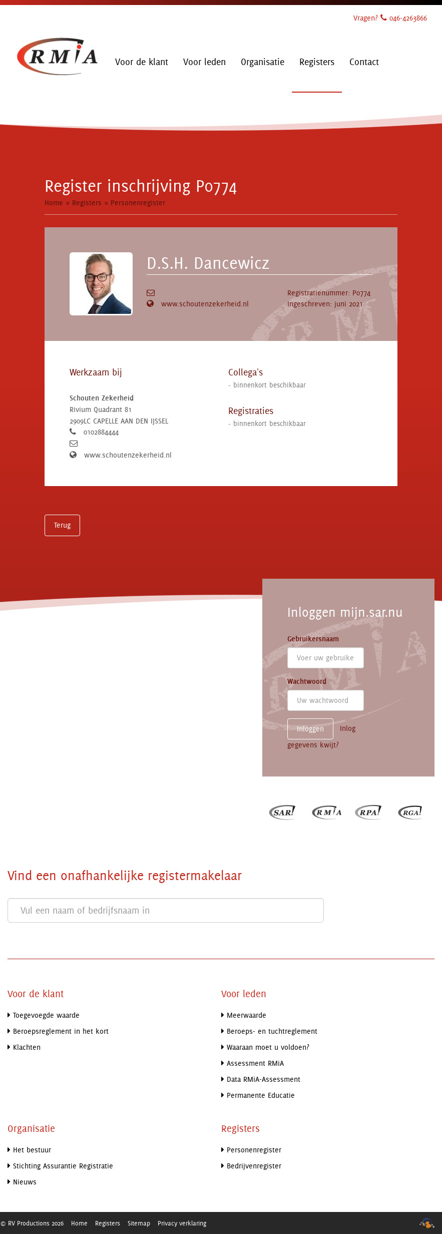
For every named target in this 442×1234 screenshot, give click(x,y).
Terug (62, 525)
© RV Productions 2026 (32, 1223)
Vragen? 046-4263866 (390, 18)
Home (54, 202)
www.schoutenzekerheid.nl (205, 303)
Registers (87, 202)
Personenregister (138, 202)
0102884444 (101, 432)
